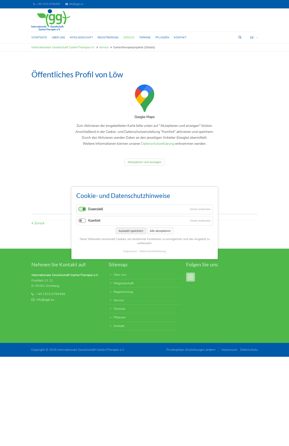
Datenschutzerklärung (157, 148)
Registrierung (123, 292)
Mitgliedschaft (124, 283)
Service (103, 47)
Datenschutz (249, 350)
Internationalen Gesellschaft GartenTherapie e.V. (63, 47)
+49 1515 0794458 (48, 4)
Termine (119, 309)
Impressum (229, 350)
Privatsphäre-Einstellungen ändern (190, 350)
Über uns (120, 275)
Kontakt (119, 326)
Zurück (39, 228)
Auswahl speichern (130, 230)
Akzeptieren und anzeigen (144, 167)
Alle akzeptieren (160, 230)
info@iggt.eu (74, 4)
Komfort (94, 220)
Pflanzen (120, 317)
